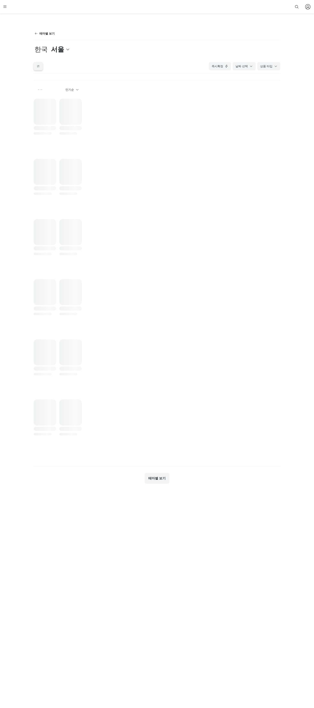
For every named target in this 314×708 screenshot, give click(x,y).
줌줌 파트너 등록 (239, 6)
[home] (41, 8)
